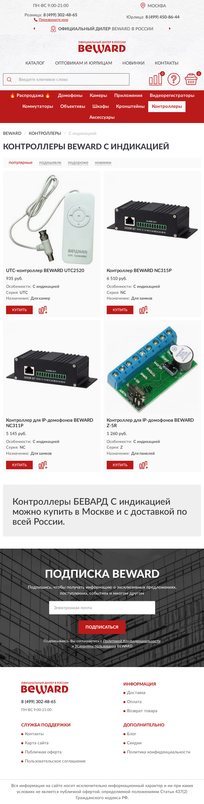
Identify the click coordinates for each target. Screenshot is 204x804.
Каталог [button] (35, 63)
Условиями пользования (95, 646)
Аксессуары (102, 117)
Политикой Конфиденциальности (132, 641)
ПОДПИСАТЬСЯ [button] (102, 627)
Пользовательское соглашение (55, 761)
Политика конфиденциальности (158, 752)
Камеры (98, 95)
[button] (51, 19)
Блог (131, 734)
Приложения (128, 95)
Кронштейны (130, 106)
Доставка (136, 693)
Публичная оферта (43, 752)
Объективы (72, 106)
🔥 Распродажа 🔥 (30, 95)
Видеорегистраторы (172, 95)
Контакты (167, 63)
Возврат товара (142, 711)
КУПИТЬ (19, 310)
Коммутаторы (37, 106)
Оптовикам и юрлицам (83, 63)
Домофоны (70, 95)
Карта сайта (36, 743)
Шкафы (100, 106)
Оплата (134, 702)
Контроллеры (167, 106)
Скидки (134, 743)
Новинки (133, 63)
